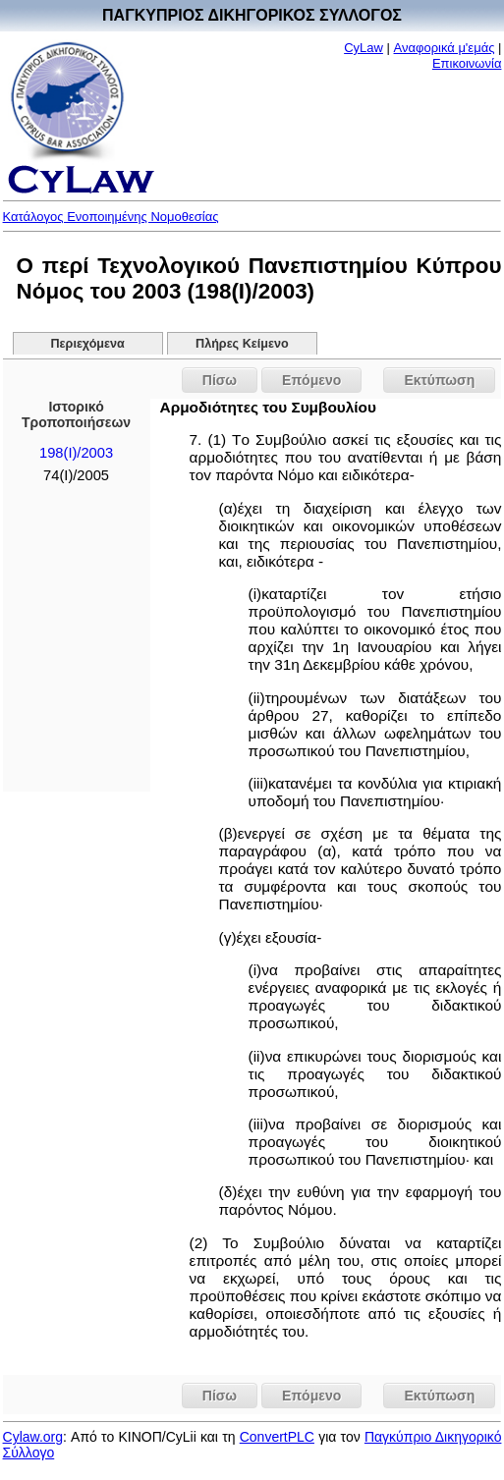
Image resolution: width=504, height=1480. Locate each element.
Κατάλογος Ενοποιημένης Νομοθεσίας (111, 216)
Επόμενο (311, 380)
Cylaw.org (33, 1437)
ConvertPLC (277, 1437)
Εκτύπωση (439, 380)
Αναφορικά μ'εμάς (444, 47)
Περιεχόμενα (88, 344)
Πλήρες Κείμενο (242, 344)
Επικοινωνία (467, 63)
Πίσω (219, 380)
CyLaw (363, 47)
